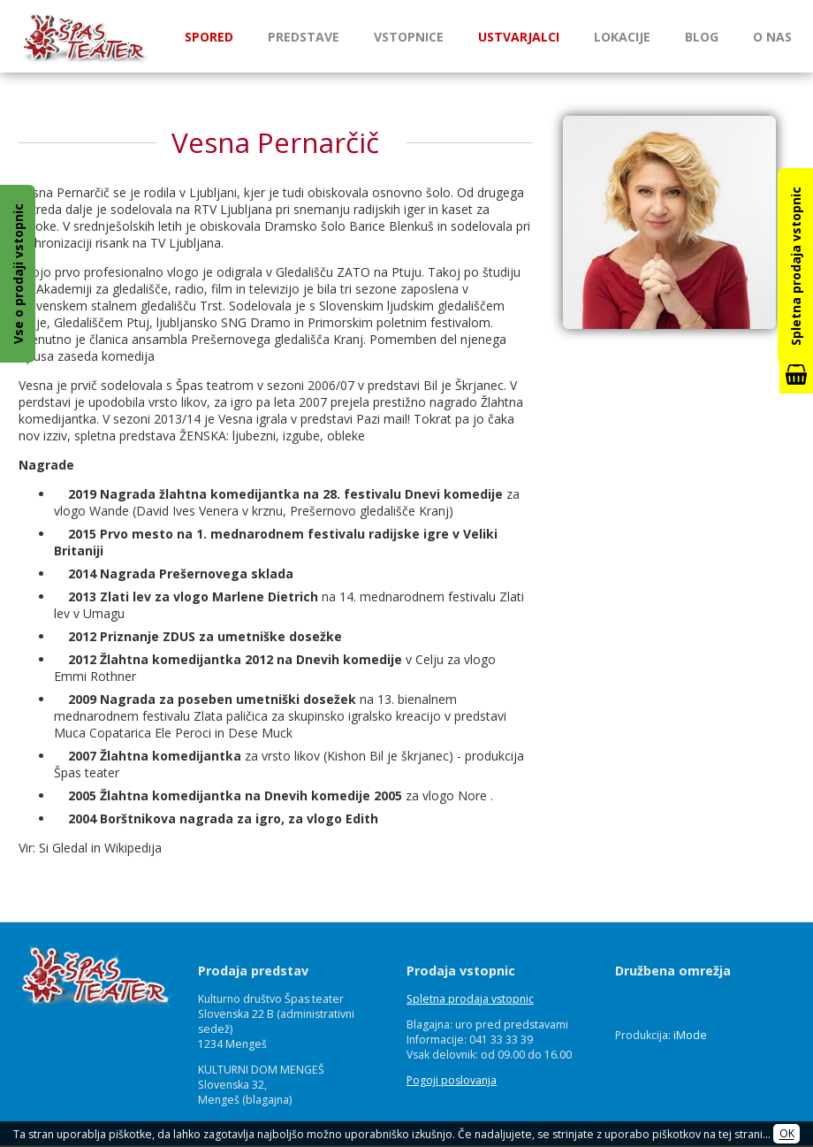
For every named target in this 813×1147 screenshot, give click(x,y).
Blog (701, 36)
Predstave (303, 36)
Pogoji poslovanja (451, 1080)
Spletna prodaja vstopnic (470, 998)
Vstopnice (409, 36)
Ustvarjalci (518, 36)
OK (786, 1134)
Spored (209, 36)
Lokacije (622, 36)
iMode (690, 1035)
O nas (772, 36)
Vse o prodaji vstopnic (18, 273)
